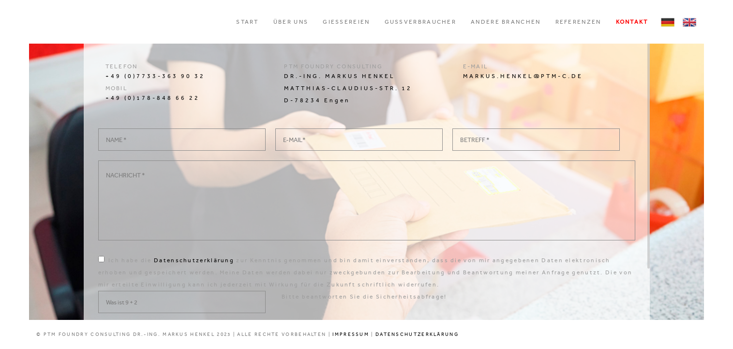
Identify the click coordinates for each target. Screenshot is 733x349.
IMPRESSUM (350, 334)
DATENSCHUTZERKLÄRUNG (417, 334)
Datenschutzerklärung (194, 260)
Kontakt (632, 21)
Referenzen (578, 21)
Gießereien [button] (346, 21)
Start (247, 21)
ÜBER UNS (290, 21)
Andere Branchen (506, 21)
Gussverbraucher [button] (421, 21)
